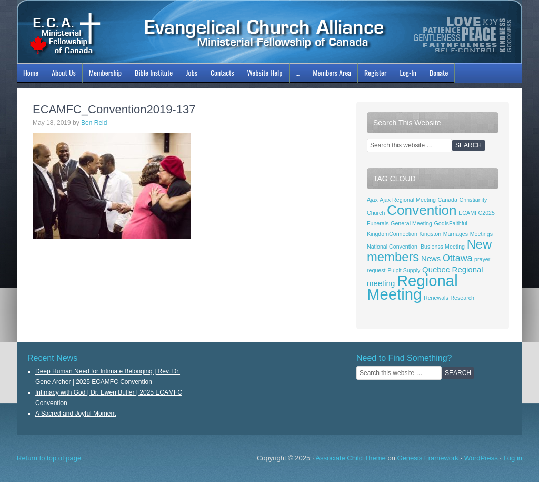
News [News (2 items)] (431, 258)
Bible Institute (152, 74)
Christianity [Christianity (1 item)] (473, 199)
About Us (62, 74)
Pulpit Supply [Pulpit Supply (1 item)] (403, 270)
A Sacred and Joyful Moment (75, 413)
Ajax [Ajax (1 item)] (372, 199)
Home (30, 72)
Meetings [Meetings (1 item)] (481, 234)
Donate (439, 72)
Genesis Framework (427, 458)
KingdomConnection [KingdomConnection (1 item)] (392, 234)
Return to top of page (49, 458)
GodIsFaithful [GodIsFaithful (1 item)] (450, 223)
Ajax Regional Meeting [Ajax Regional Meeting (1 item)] (408, 199)
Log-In (406, 74)
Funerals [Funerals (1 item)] (377, 223)
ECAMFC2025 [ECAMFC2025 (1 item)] (476, 213)
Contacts (222, 72)
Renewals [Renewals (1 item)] (436, 297)
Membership (104, 74)
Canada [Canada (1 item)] (447, 199)
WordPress (481, 458)
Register (375, 72)
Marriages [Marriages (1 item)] (455, 234)
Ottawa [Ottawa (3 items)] (457, 258)
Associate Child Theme (350, 458)
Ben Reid (94, 122)
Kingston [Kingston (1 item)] (430, 234)
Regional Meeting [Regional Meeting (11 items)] (412, 287)
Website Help (265, 72)
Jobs (190, 74)
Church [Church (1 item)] (376, 213)
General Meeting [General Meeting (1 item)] (411, 223)
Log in (513, 458)
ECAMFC (269, 31)
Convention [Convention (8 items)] (422, 210)
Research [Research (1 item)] (462, 297)
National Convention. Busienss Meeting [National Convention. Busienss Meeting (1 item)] (416, 246)
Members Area (332, 72)
